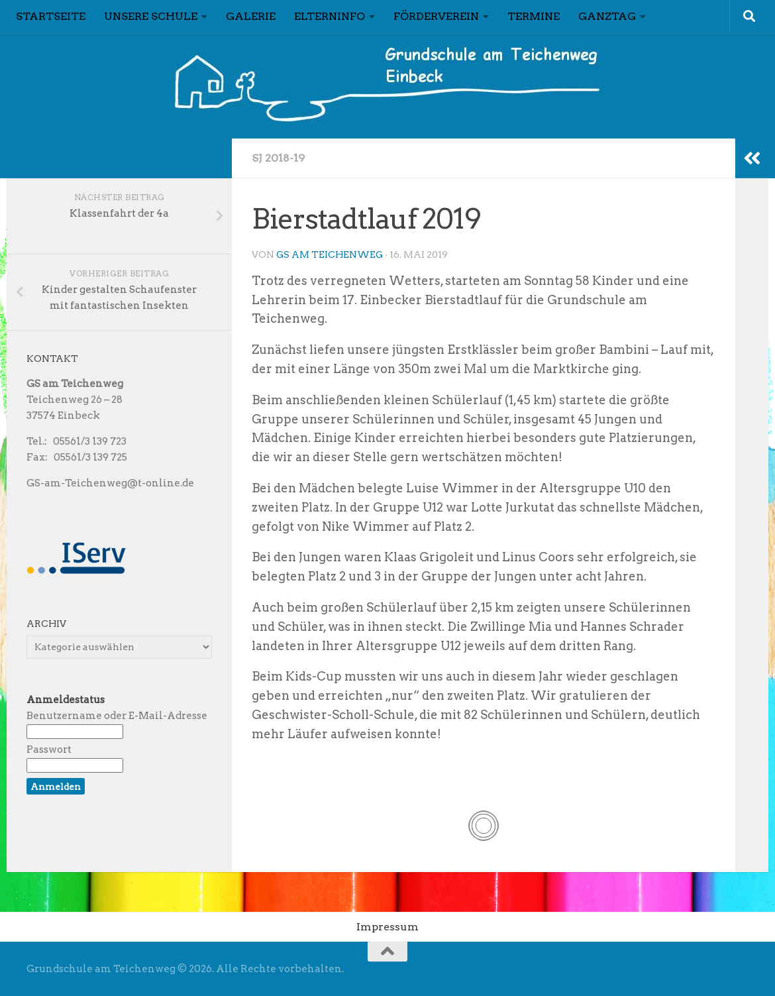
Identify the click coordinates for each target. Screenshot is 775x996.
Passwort (49, 749)
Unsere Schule (150, 16)
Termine (533, 16)
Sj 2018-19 (278, 158)
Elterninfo (329, 16)
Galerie (251, 16)
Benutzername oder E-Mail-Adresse (116, 716)
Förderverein (436, 16)
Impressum (387, 926)
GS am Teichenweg (329, 254)
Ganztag (607, 16)
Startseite (50, 16)
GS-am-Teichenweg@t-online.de (110, 483)
